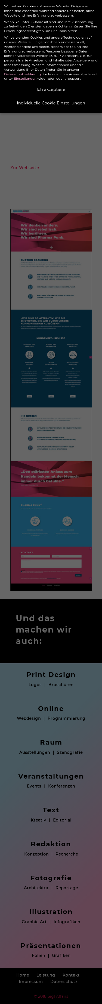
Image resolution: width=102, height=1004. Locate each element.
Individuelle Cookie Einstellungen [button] (51, 103)
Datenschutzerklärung (22, 74)
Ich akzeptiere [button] (51, 89)
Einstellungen (25, 78)
